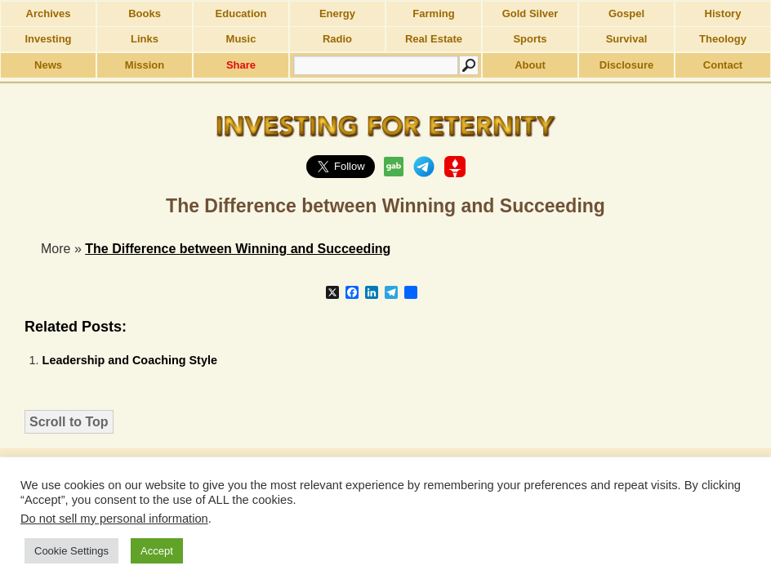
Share (241, 65)
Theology (722, 39)
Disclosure (626, 65)
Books (144, 13)
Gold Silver (530, 13)
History (723, 13)
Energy (337, 13)
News (48, 65)
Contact (722, 65)
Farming (433, 13)
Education (241, 13)
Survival (627, 39)
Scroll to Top (69, 422)
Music (241, 39)
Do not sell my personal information (114, 518)
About (530, 65)
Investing (48, 39)
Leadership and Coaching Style (129, 360)
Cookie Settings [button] (71, 551)
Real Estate (433, 39)
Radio (337, 39)
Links (144, 39)
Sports (529, 39)
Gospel (626, 13)
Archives (48, 13)
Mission (144, 65)
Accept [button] (156, 551)
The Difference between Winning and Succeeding (237, 249)
